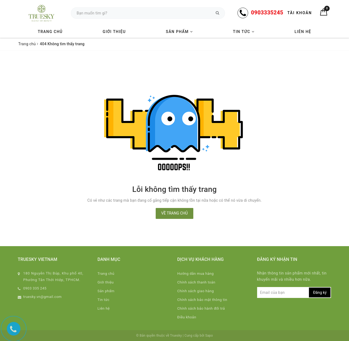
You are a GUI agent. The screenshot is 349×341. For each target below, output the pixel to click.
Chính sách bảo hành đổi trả (201, 308)
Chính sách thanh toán (196, 282)
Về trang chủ (174, 213)
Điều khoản (186, 317)
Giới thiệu (114, 31)
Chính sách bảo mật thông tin (202, 300)
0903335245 (267, 13)
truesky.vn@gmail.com (42, 297)
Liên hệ (302, 31)
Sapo (209, 335)
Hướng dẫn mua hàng (195, 273)
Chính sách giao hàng (195, 291)
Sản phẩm (179, 31)
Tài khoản (299, 13)
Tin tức (243, 31)
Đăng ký (320, 292)
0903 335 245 (35, 288)
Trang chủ (50, 31)
